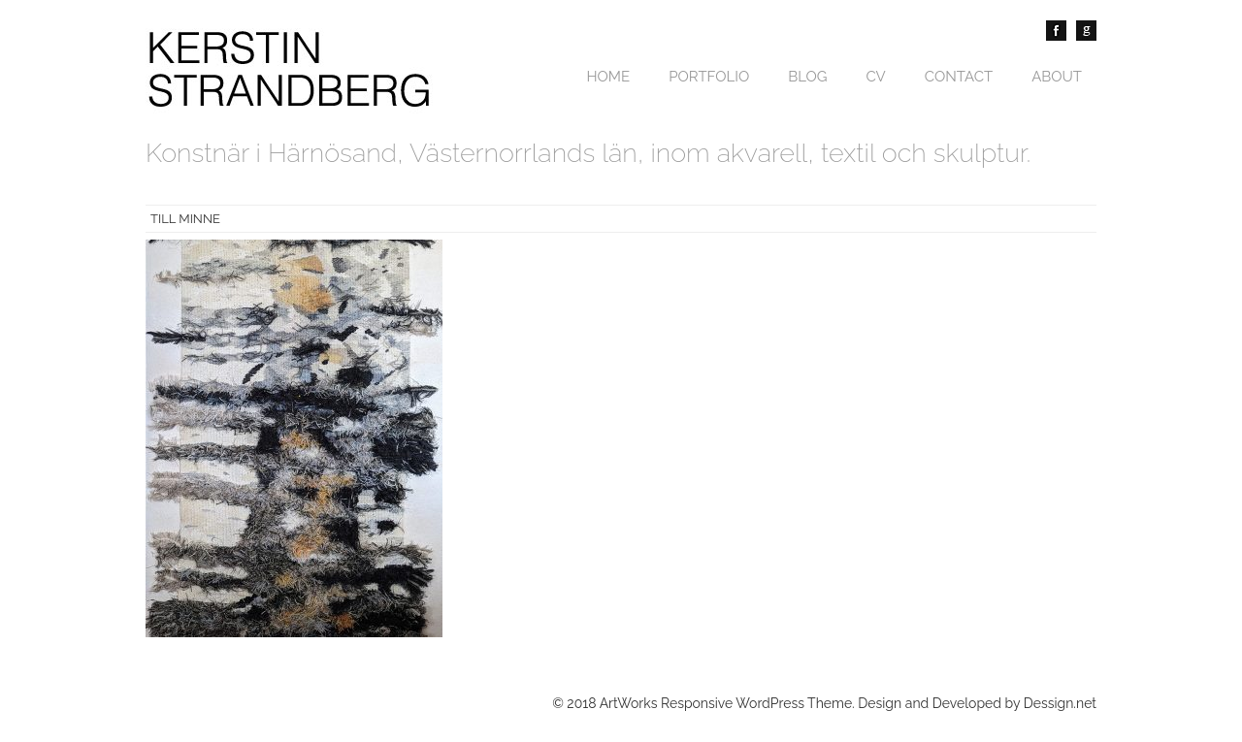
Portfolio (709, 76)
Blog (807, 76)
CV (876, 76)
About (1056, 76)
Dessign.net (1060, 703)
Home (608, 76)
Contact (959, 76)
